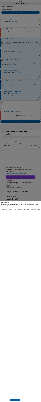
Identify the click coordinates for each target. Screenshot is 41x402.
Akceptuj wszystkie (14, 400)
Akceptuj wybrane (26, 400)
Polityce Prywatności (15, 207)
